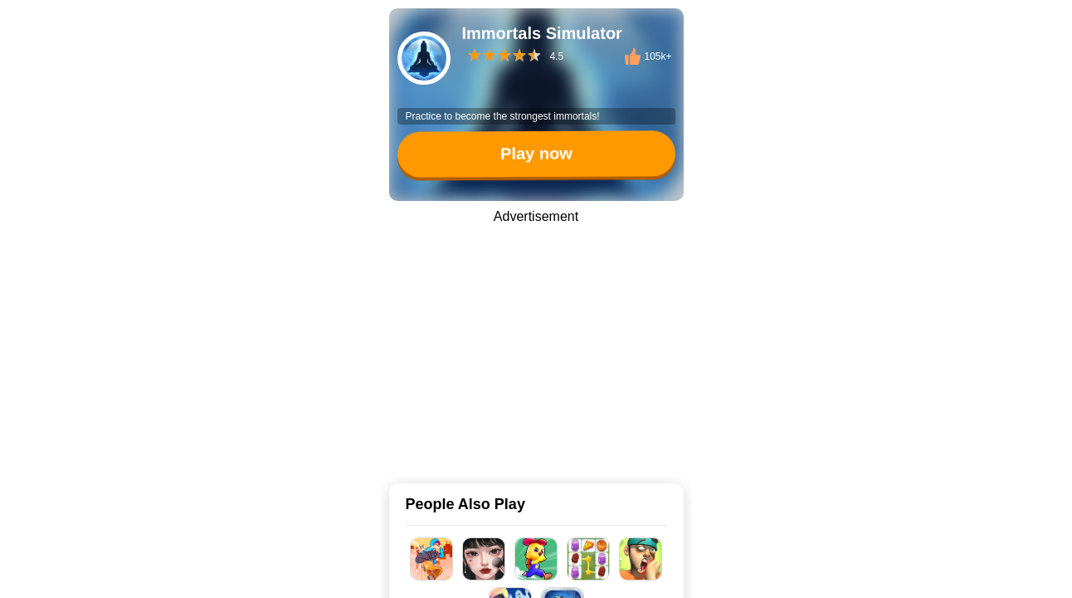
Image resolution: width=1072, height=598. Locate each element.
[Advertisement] (536, 342)
